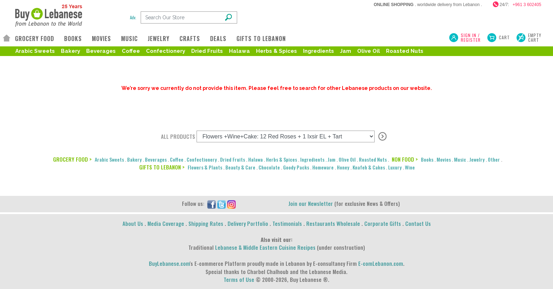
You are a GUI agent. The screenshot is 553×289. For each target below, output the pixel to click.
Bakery (70, 51)
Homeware (323, 167)
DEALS (218, 38)
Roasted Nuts (404, 51)
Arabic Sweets (35, 51)
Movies (444, 159)
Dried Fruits (207, 51)
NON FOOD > (405, 159)
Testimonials (287, 223)
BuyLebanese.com (169, 263)
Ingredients (318, 51)
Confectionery (165, 51)
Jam (345, 51)
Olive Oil (368, 51)
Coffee (131, 51)
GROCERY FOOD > (72, 159)
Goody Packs (296, 167)
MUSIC (129, 38)
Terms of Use (239, 279)
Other (494, 159)
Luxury (395, 167)
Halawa (239, 51)
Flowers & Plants (205, 167)
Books (427, 159)
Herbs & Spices (276, 51)
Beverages (101, 51)
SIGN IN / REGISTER (471, 37)
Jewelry (477, 159)
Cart (504, 37)
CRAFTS (189, 38)
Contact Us (418, 223)
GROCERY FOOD (34, 38)
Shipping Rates (205, 223)
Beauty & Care (240, 167)
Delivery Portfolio (248, 223)
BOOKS (73, 38)
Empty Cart (534, 37)
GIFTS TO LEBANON (261, 38)
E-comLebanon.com (380, 263)
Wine (410, 167)
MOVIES (101, 38)
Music (460, 159)
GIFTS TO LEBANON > (161, 167)
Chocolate (269, 167)
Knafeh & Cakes (369, 167)
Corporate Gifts (382, 223)
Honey (343, 167)
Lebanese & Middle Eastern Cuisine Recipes (265, 247)
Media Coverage (165, 223)
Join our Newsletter (310, 203)
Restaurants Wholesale (333, 223)
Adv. (133, 17)
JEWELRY (158, 38)
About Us (132, 223)
